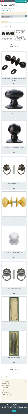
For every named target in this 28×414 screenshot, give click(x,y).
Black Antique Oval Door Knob (14, 113)
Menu (3, 13)
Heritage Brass (5, 387)
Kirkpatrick (4, 390)
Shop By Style (14, 21)
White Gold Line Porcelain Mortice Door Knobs (14, 252)
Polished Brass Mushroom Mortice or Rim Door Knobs (14, 218)
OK (26, 16)
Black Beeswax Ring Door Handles (14, 183)
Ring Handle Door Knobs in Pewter (14, 288)
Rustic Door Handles (21, 21)
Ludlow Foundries (6, 394)
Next (16, 48)
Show (10, 46)
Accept (14, 411)
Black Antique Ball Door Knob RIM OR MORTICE (14, 147)
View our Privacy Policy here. (19, 408)
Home (9, 21)
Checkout (20, 1)
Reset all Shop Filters (5, 383)
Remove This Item (25, 381)
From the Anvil (5, 392)
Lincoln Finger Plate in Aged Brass (14, 323)
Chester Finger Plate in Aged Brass (14, 357)
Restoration (4, 397)
